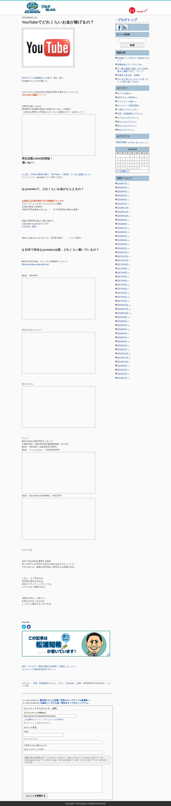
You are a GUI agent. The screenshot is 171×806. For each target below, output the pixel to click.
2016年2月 (122, 345)
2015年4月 (122, 366)
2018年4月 (122, 240)
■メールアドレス (30, 739)
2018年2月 (122, 248)
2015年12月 (122, 353)
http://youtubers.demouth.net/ (35, 264)
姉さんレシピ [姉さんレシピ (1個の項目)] (144, 142)
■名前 (25, 731)
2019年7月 (122, 183)
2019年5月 (122, 187)
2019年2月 (122, 200)
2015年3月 (122, 370)
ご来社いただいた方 (126, 109)
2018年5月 (122, 236)
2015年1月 (122, 378)
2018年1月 (122, 252)
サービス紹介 (123, 93)
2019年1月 (122, 204)
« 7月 (123, 171)
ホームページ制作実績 (127, 105)
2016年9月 (122, 317)
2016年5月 (122, 333)
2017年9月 (122, 269)
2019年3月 (122, 196)
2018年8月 (122, 224)
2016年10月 (122, 313)
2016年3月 (122, 341)
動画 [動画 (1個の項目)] (137, 142)
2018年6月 (122, 232)
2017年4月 (122, 289)
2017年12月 (122, 256)
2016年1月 (122, 349)
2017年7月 (122, 277)
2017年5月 (122, 285)
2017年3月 (122, 293)
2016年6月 (122, 329)
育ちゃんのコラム (125, 126)
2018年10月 (122, 216)
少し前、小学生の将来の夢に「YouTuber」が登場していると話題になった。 (57, 174)
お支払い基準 (30, 226)
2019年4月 (122, 192)
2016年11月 (122, 309)
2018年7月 (122, 228)
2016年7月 (122, 325)
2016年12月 (122, 305)
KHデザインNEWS (126, 97)
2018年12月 (122, 208)
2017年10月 (122, 264)
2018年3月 (122, 244)
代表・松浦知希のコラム (44, 683)
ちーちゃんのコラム (126, 118)
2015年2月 (122, 374)
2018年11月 (122, 212)
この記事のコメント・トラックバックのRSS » (43, 719)
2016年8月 (122, 321)
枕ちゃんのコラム (125, 122)
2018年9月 (122, 220)
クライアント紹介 (125, 101)
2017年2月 (122, 297)
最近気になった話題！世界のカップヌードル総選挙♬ (64, 700)
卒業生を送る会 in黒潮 (128, 75)
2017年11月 (122, 260)
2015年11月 (122, 358)
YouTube (70, 683)
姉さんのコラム (124, 130)
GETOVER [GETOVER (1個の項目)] (131, 142)
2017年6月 (122, 281)
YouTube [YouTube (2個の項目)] (121, 142)
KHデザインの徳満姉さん (33, 78)
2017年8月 (122, 273)
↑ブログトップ (126, 20)
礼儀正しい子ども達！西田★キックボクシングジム (64, 703)
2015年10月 (122, 362)
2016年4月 (122, 337)
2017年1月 (122, 301)
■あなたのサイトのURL (33, 749)
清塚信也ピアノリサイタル (129, 64)
